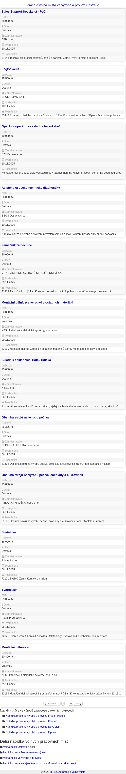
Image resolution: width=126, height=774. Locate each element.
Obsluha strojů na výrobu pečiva (25, 417)
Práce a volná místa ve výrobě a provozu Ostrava (63, 5)
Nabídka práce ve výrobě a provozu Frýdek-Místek (35, 715)
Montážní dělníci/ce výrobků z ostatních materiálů (37, 302)
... (66, 703)
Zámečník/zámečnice (17, 245)
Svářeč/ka (9, 532)
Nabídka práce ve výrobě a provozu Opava (31, 732)
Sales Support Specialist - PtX (23, 11)
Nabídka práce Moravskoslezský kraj (24, 752)
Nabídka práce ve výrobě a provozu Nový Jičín (33, 726)
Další (78, 704)
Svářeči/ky (9, 589)
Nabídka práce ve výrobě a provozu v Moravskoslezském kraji (39, 763)
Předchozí (50, 704)
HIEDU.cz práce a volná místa (67, 772)
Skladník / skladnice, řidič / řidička (26, 360)
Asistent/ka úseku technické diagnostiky (31, 187)
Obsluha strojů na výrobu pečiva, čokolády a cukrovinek (42, 475)
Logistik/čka (10, 69)
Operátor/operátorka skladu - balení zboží (31, 126)
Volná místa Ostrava (15, 747)
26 (71, 704)
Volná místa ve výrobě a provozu (22, 757)
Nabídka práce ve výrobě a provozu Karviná (31, 721)
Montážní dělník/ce (15, 647)
